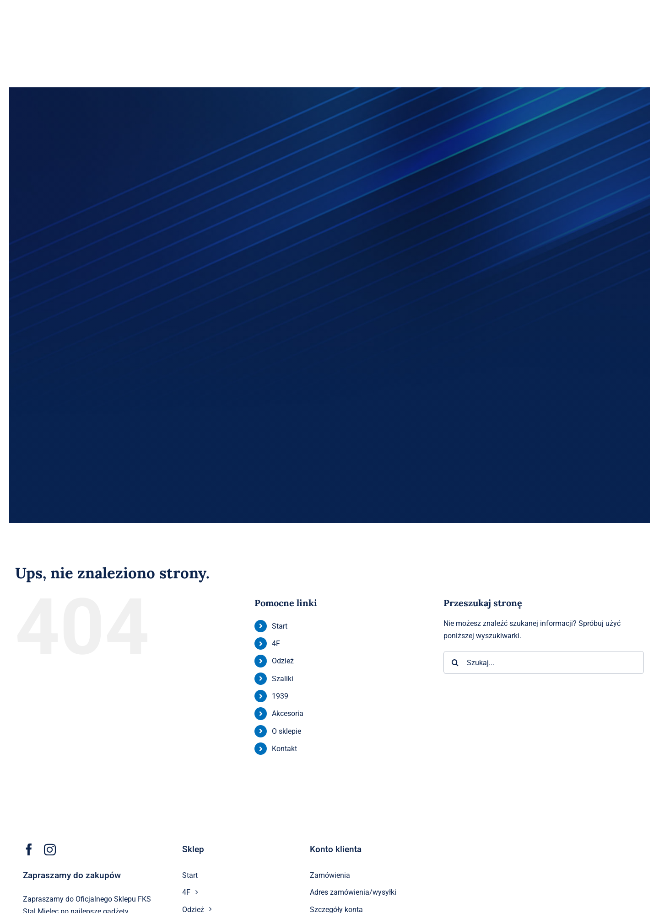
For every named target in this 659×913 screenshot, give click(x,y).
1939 (280, 696)
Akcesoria (287, 713)
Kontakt (284, 748)
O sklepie (286, 731)
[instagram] (50, 849)
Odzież (283, 661)
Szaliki (282, 678)
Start (279, 626)
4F (276, 643)
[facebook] (29, 849)
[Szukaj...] (543, 662)
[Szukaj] (454, 662)
